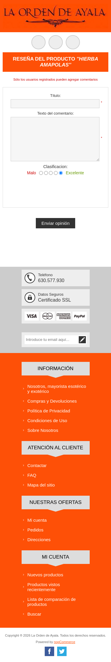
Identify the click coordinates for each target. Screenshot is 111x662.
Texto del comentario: (55, 113)
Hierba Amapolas (69, 62)
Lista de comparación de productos (52, 602)
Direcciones (39, 539)
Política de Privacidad (49, 410)
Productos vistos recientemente (44, 587)
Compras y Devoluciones (52, 401)
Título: (55, 95)
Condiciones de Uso (47, 420)
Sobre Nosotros (43, 430)
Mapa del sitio (41, 484)
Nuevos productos (45, 574)
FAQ (32, 475)
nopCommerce (64, 642)
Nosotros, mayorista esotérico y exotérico (57, 389)
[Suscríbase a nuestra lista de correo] (51, 339)
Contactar (37, 465)
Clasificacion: (55, 166)
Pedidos (36, 529)
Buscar (34, 614)
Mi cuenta (37, 520)
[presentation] (56, 189)
